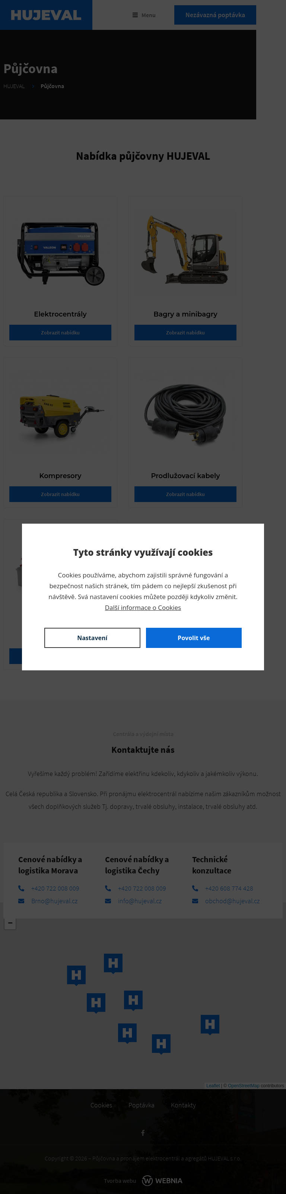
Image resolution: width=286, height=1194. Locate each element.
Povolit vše (194, 638)
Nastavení (92, 638)
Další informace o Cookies (143, 607)
